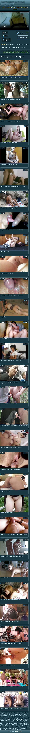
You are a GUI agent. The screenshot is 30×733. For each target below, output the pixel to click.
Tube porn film (25, 724)
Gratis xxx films (16, 725)
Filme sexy (2, 718)
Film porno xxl (3, 713)
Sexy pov (26, 44)
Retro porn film (11, 720)
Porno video (5, 2)
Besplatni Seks (22, 728)
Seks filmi (8, 714)
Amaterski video (10, 44)
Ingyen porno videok (9, 724)
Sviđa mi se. (21, 33)
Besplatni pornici (23, 714)
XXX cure (23, 47)
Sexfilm (20, 727)
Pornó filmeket (19, 719)
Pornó (23, 715)
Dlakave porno (3, 715)
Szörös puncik (19, 722)
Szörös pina (9, 718)
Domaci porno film (20, 713)
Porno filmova (25, 716)
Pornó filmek (12, 722)
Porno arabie (17, 715)
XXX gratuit (3, 725)
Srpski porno (15, 714)
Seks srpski (18, 720)
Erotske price (3, 729)
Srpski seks (4, 47)
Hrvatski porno (11, 713)
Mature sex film (24, 725)
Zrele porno (11, 715)
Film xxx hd (15, 728)
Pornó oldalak (7, 723)
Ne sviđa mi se (22, 37)
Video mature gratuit (16, 716)
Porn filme (2, 727)
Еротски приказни (21, 718)
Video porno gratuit (16, 723)
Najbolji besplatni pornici (6, 728)
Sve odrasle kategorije (7, 4)
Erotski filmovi (14, 727)
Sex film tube (10, 729)
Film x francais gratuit (9, 719)
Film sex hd (9, 725)
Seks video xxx (18, 729)
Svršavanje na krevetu (13, 47)
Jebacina (8, 727)
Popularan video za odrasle (17, 2)
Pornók (14, 718)
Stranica (12, 731)
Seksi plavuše (19, 44)
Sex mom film (26, 727)
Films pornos (18, 724)
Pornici (6, 722)
